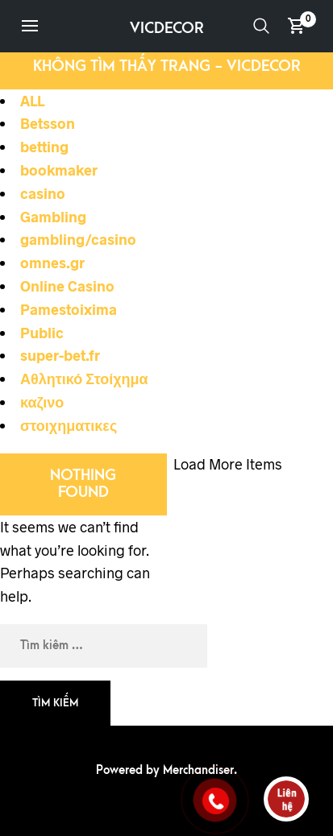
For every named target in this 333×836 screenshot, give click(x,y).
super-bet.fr (60, 355)
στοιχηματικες (68, 425)
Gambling (53, 217)
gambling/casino (78, 239)
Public (42, 332)
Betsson (47, 123)
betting (44, 146)
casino (42, 193)
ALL (32, 101)
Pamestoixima (68, 309)
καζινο (42, 402)
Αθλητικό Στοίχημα (84, 378)
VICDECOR (167, 28)
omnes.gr (52, 262)
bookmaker (59, 170)
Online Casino (67, 286)
